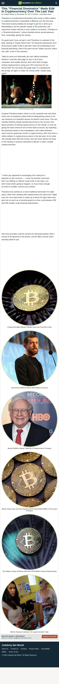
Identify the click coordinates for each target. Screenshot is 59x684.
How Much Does (45, 14)
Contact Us (14, 649)
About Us (5, 649)
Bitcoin (35, 21)
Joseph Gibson (9, 14)
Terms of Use (13, 652)
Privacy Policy (34, 649)
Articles (35, 14)
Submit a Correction (49, 636)
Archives (24, 649)
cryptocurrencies (11, 21)
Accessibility (45, 649)
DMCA (4, 652)
